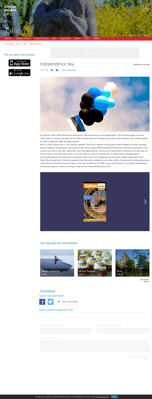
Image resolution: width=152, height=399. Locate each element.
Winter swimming (50, 271)
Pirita (119, 271)
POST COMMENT (139, 347)
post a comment (69, 70)
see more (144, 279)
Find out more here (102, 397)
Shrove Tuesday (87, 271)
